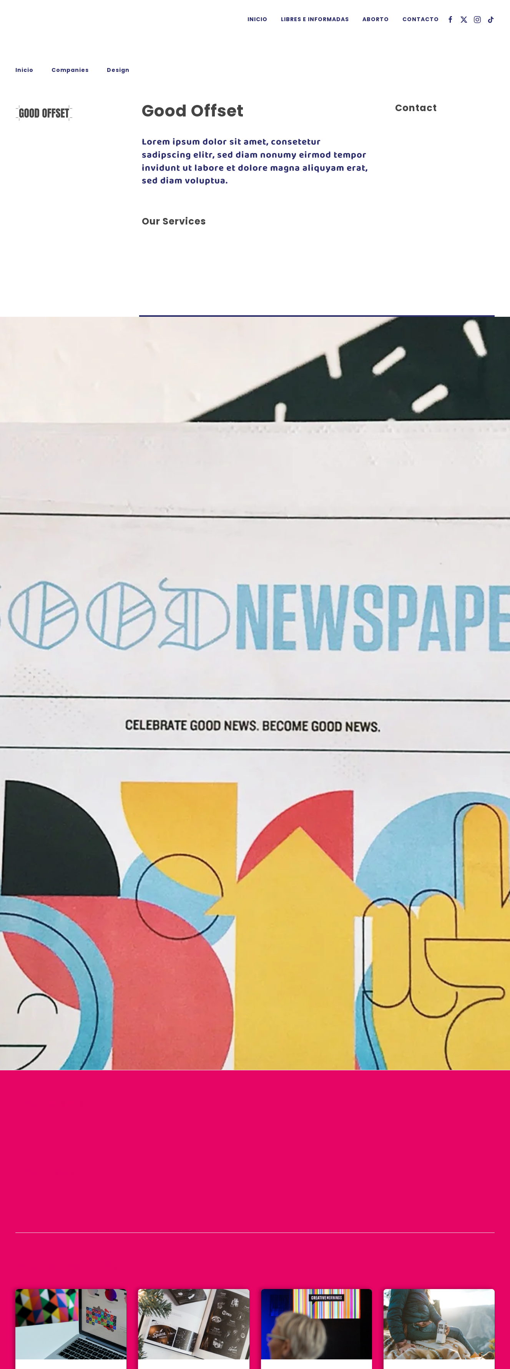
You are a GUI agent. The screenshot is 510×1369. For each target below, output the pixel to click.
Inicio (257, 19)
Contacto (420, 19)
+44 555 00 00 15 (420, 177)
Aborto (375, 19)
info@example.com (424, 186)
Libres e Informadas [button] (315, 19)
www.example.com (424, 195)
